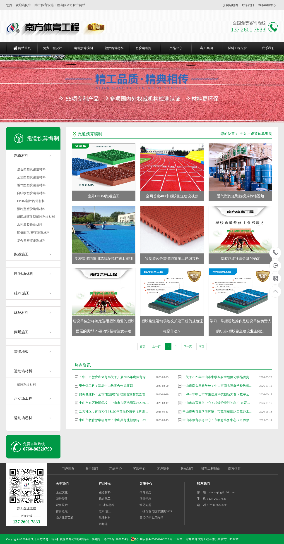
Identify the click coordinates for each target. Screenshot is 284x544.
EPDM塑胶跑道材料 (31, 201)
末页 (201, 346)
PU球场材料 (23, 274)
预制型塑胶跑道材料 (31, 209)
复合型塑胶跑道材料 (31, 240)
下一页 (188, 346)
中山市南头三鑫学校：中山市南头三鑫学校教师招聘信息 (218, 385)
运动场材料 (23, 371)
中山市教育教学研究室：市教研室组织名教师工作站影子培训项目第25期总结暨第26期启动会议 (218, 411)
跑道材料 (21, 155)
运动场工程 (23, 398)
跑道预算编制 (83, 48)
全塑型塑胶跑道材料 (31, 177)
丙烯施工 (21, 332)
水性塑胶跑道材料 (29, 225)
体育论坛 (62, 511)
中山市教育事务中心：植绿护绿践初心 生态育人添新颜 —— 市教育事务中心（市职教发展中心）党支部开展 (218, 403)
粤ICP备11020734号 (116, 539)
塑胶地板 (21, 351)
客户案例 (206, 48)
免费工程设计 (52, 48)
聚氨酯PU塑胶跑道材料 (33, 232)
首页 (142, 346)
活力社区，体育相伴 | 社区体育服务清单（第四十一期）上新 (114, 411)
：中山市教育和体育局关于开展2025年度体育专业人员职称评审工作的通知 (114, 377)
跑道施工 (21, 254)
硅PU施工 (21, 293)
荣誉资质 (62, 498)
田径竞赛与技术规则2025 (156, 511)
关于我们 (91, 468)
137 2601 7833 (276, 253)
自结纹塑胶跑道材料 (31, 193)
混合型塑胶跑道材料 (31, 169)
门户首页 (68, 468)
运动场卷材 (23, 418)
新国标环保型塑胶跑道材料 (36, 217)
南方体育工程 (65, 517)
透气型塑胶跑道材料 (31, 185)
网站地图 (232, 5)
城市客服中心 (267, 5)
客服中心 (139, 468)
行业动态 (145, 498)
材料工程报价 (237, 48)
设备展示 (62, 505)
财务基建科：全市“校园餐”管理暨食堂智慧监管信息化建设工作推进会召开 (114, 394)
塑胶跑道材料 (114, 48)
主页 (243, 134)
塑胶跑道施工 (144, 48)
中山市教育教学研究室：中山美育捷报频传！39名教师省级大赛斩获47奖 (114, 420)
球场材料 (21, 313)
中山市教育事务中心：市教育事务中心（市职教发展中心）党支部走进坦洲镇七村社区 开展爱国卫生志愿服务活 (218, 420)
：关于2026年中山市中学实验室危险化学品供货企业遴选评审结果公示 (218, 377)
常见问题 (145, 505)
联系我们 (248, 5)
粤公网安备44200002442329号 (153, 539)
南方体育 (234, 468)
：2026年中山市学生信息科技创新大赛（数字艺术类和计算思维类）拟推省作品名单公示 (218, 394)
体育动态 (145, 492)
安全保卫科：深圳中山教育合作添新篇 (106, 385)
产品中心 (175, 48)
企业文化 (62, 492)
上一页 (156, 346)
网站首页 (24, 48)
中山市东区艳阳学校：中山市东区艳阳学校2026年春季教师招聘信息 (114, 403)
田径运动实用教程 (151, 517)
